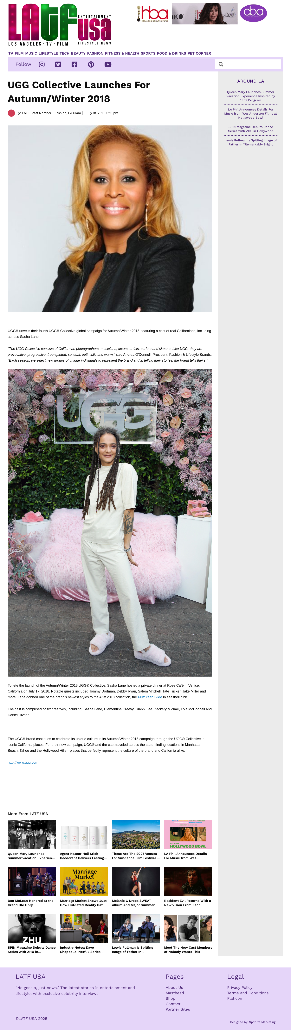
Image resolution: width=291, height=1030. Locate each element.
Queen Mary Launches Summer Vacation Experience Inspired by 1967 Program (32, 856)
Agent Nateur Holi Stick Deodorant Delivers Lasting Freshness (82, 856)
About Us (174, 987)
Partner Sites (178, 1009)
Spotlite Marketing (262, 1022)
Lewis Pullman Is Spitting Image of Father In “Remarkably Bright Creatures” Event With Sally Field (134, 950)
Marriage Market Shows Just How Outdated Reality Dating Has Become (83, 903)
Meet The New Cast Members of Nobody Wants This (188, 950)
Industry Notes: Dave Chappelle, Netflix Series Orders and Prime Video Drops (80, 950)
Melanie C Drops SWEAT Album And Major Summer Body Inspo (133, 903)
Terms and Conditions (248, 993)
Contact (173, 1003)
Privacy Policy (239, 987)
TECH (64, 53)
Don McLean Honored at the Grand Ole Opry (31, 903)
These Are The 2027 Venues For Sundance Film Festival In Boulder (136, 856)
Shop (170, 998)
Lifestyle (48, 53)
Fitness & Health (122, 53)
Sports (148, 53)
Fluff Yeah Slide (150, 697)
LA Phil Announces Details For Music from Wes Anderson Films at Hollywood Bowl (188, 856)
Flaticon (234, 998)
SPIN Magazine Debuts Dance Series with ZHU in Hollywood (32, 950)
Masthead (175, 993)
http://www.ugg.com (23, 762)
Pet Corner (199, 53)
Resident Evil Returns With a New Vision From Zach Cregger (187, 903)
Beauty (78, 53)
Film (19, 53)
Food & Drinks (171, 53)
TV (10, 53)
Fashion (95, 53)
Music (31, 53)
